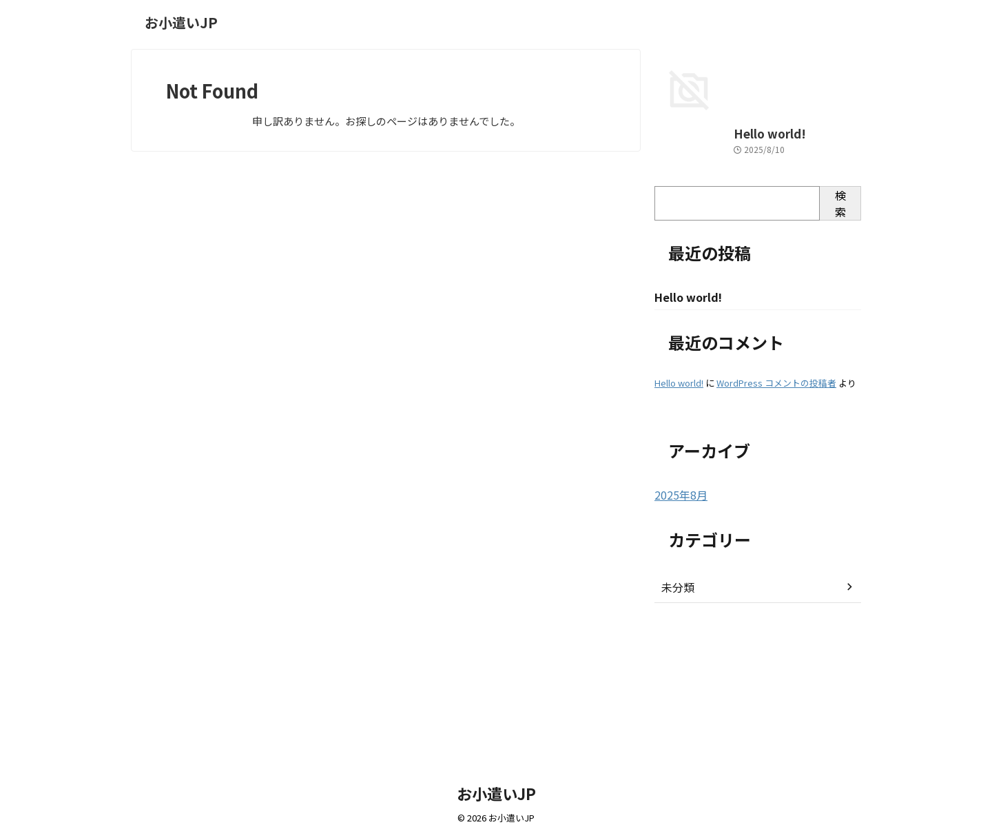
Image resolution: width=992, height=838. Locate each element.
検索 (840, 339)
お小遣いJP (181, 22)
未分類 (675, 723)
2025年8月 (677, 631)
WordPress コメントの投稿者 (776, 519)
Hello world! (683, 270)
